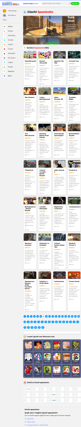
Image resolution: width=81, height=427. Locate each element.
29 (60, 322)
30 (64, 322)
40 (43, 327)
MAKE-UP (28, 345)
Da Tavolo (9, 58)
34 (78, 322)
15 (69, 316)
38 (36, 327)
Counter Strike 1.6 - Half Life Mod (37, 425)
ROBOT (28, 370)
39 (39, 327)
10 (53, 316)
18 (78, 316)
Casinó (8, 44)
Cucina (8, 49)
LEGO (56, 345)
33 (74, 322)
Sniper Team (31, 422)
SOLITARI (28, 357)
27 (53, 322)
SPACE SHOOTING (37, 358)
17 (75, 316)
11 (56, 316)
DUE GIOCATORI (75, 371)
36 (28, 327)
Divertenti (9, 53)
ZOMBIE (75, 345)
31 (67, 322)
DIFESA (47, 370)
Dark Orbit (30, 418)
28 (56, 322)
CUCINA (66, 345)
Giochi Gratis (28, 3)
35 (25, 327)
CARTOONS (47, 345)
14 (65, 316)
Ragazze (8, 71)
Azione (8, 31)
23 (38, 322)
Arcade (8, 40)
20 (28, 322)
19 (24, 322)
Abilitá (8, 26)
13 (62, 316)
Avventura (9, 35)
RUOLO (37, 370)
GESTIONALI (47, 357)
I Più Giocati (9, 11)
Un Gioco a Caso (9, 17)
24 (42, 322)
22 (35, 322)
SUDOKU (66, 357)
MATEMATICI (56, 370)
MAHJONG (56, 357)
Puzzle (8, 67)
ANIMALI (66, 370)
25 (46, 322)
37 (32, 327)
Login (75, 3)
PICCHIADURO (37, 345)
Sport (7, 76)
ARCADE (75, 357)
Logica (8, 62)
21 (31, 322)
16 (72, 316)
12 (59, 316)
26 (49, 322)
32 (70, 322)
